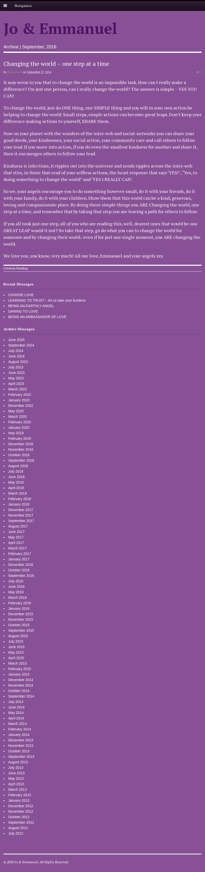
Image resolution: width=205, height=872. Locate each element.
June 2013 (16, 773)
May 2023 (16, 378)
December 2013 (20, 740)
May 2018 (16, 482)
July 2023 (15, 367)
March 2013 (17, 789)
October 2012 (19, 817)
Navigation (23, 5)
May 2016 (16, 592)
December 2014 (20, 680)
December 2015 (20, 614)
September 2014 (21, 696)
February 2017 (19, 554)
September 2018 (21, 460)
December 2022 (20, 406)
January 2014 (19, 735)
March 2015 (17, 663)
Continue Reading (16, 268)
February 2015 (19, 669)
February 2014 (19, 729)
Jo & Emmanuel (60, 28)
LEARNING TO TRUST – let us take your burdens (47, 300)
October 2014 (19, 691)
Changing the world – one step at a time (56, 64)
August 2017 (18, 526)
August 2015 (18, 636)
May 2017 (16, 537)
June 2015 (16, 647)
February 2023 (19, 395)
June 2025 (16, 340)
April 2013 (16, 784)
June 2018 (16, 477)
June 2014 (16, 707)
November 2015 (20, 619)
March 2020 (17, 417)
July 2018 (15, 471)
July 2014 (15, 702)
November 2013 (20, 746)
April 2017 (16, 543)
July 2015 (15, 641)
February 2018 (19, 499)
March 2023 (17, 389)
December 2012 (20, 806)
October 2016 (19, 570)
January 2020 (19, 428)
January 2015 (19, 674)
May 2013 (16, 779)
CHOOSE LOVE (21, 295)
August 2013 (18, 762)
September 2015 (21, 630)
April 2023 (16, 384)
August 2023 (18, 362)
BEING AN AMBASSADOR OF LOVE (37, 317)
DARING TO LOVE (23, 311)
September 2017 (21, 521)
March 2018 (17, 493)
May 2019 (16, 433)
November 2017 (20, 515)
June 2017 (16, 532)
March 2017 (17, 548)
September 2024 (21, 345)
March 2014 (17, 724)
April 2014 (16, 718)
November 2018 (20, 449)
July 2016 (15, 581)
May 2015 (16, 652)
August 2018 (18, 466)
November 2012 (20, 811)
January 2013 (19, 800)
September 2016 (21, 576)
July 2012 (15, 833)
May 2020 (16, 411)
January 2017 (19, 559)
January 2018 (19, 504)
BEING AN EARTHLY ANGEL (31, 306)
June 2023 (16, 373)
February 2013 (19, 795)
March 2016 (17, 598)
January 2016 (19, 608)
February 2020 (19, 422)
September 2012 (21, 822)
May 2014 (16, 713)
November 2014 (20, 685)
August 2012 (18, 828)
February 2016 (19, 603)
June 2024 (16, 356)
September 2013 (21, 757)
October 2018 (19, 455)
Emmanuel (14, 72)
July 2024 (15, 351)
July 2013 (15, 768)
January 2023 (19, 400)
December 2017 (20, 510)
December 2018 (20, 444)
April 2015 (16, 658)
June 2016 (16, 587)
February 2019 (19, 438)
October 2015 (19, 625)
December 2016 (20, 565)
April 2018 (16, 488)
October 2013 (19, 751)
